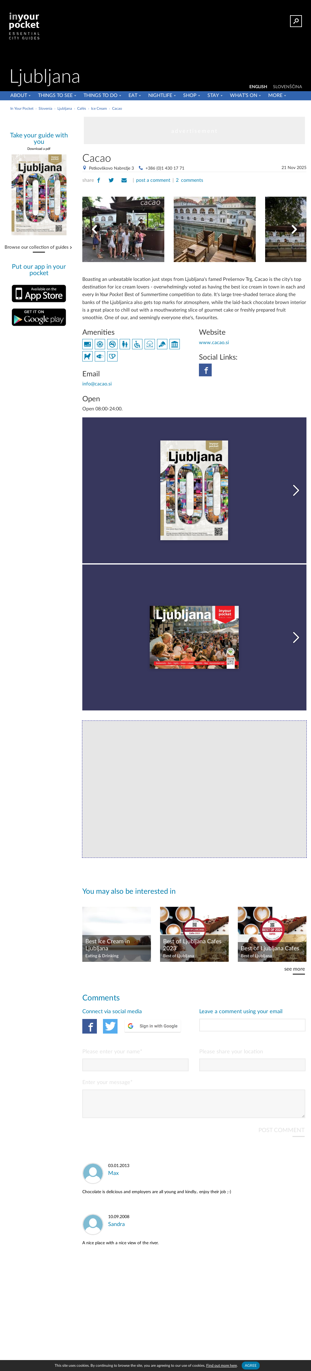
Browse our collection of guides (37, 247)
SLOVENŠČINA (287, 87)
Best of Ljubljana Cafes (270, 948)
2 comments (189, 180)
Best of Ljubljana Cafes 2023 (192, 945)
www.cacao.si (214, 342)
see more (294, 969)
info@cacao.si (97, 384)
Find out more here (221, 1365)
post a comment (153, 180)
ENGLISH (258, 87)
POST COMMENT (281, 1135)
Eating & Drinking (101, 956)
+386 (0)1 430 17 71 (164, 168)
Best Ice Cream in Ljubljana (107, 945)
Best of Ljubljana (178, 956)
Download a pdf (38, 148)
